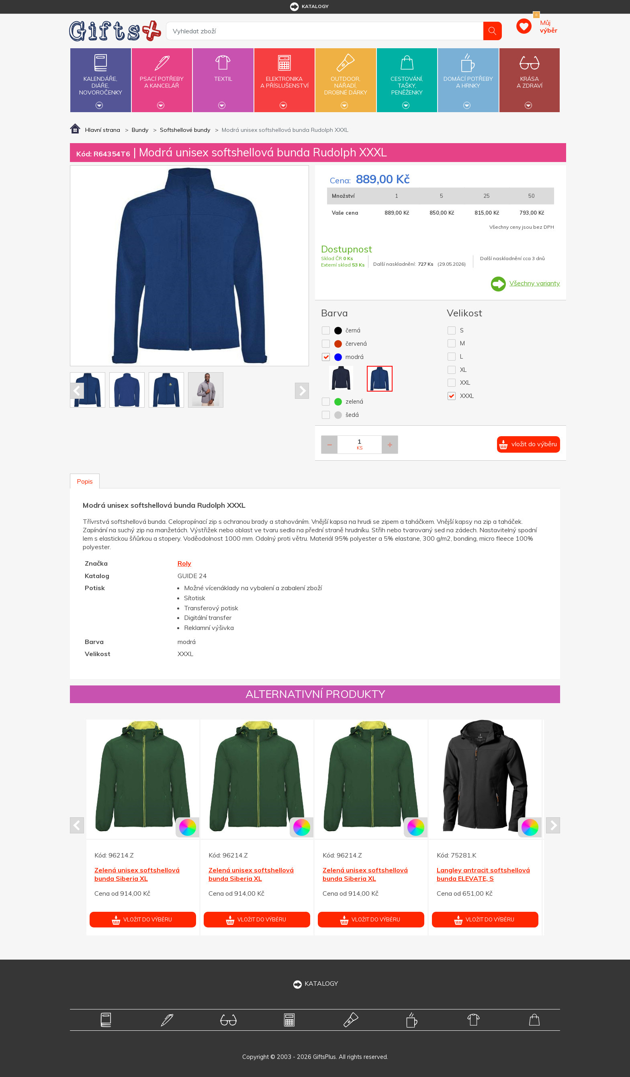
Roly (184, 563)
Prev (77, 391)
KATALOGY (315, 983)
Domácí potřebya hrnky (468, 77)
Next (302, 391)
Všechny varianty (534, 283)
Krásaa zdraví (529, 77)
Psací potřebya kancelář (162, 77)
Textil (223, 74)
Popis (85, 481)
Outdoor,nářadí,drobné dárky (345, 79)
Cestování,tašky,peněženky (407, 79)
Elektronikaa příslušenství (284, 77)
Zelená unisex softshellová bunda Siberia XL (137, 874)
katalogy (309, 6)
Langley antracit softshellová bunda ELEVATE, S (483, 874)
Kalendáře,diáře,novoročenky (100, 79)
